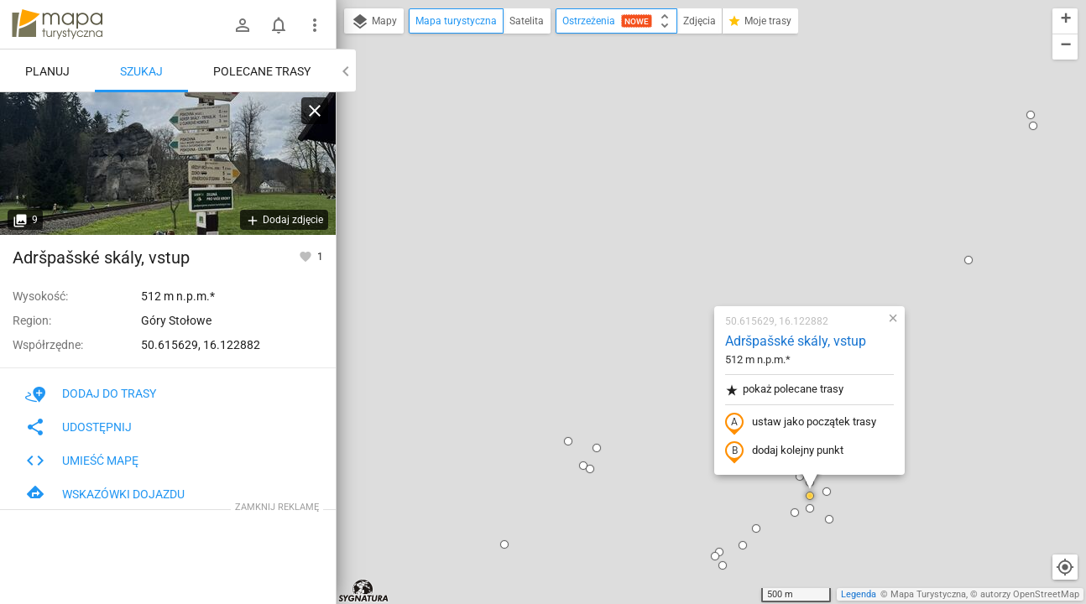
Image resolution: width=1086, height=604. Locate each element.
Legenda (858, 594)
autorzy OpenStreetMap (1029, 594)
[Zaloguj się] (242, 25)
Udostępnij (78, 427)
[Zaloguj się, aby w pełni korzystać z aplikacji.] (306, 256)
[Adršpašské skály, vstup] (168, 163)
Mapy (374, 22)
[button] (484, 272)
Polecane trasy (262, 71)
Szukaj (141, 71)
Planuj (47, 71)
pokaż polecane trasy (685, 196)
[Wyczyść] (314, 110)
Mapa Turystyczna (928, 594)
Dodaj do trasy (90, 393)
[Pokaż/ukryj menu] (314, 25)
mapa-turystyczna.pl (57, 24)
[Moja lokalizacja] (1065, 567)
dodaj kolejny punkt (685, 257)
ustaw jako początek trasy (701, 229)
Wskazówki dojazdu (105, 494)
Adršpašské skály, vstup (696, 147)
